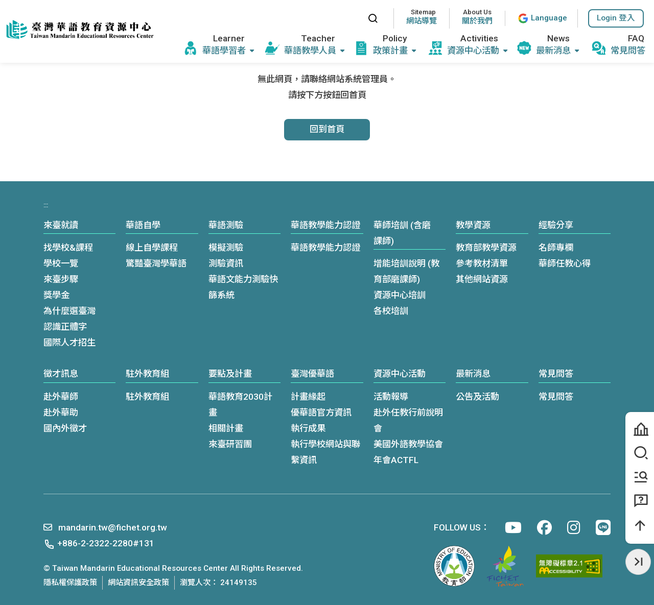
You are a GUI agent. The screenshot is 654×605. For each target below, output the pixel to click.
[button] (616, 18)
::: (350, 18)
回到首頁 (327, 129)
